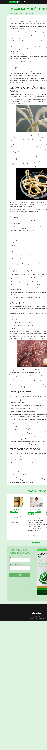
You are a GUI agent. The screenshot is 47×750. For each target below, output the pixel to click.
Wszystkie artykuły (36, 542)
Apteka (14, 608)
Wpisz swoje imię (13, 556)
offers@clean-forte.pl (36, 613)
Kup (19, 574)
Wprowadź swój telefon (14, 564)
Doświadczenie (27, 608)
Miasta (44, 608)
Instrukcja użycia (36, 608)
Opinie (20, 608)
